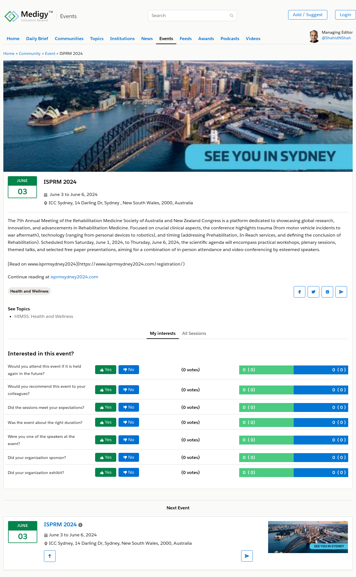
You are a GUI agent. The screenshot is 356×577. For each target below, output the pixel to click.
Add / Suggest (308, 15)
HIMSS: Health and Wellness (43, 316)
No (128, 369)
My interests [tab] (162, 333)
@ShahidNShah (336, 37)
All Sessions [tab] (194, 333)
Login (345, 15)
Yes (106, 369)
